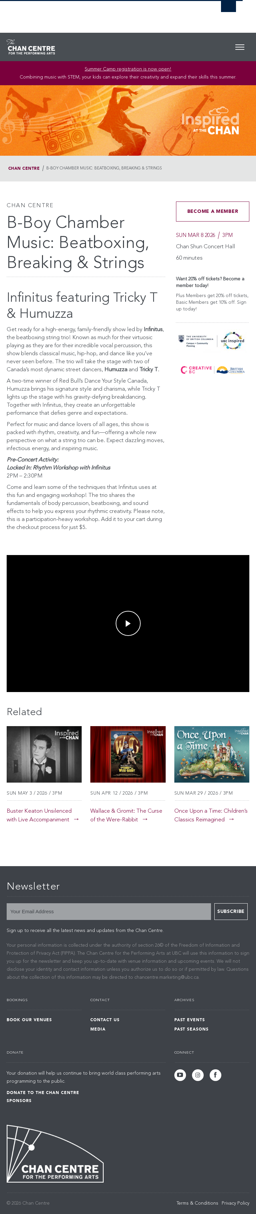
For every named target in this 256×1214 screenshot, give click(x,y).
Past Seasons (191, 1029)
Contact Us (105, 1020)
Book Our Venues (29, 1020)
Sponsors (19, 1100)
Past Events (189, 1020)
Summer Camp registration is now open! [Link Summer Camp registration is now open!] (128, 69)
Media (98, 1029)
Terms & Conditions (197, 1203)
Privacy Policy (235, 1203)
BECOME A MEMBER (212, 211)
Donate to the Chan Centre (43, 1092)
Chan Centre (24, 168)
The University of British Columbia (104, 13)
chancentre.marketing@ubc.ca (166, 977)
